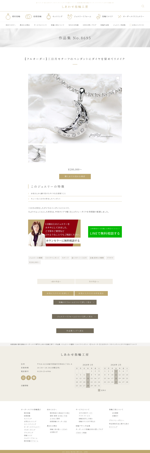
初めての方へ (51, 409)
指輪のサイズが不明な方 (85, 421)
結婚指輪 (27, 415)
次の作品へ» (94, 281)
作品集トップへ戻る (75, 330)
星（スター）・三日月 (79, 257)
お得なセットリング (30, 421)
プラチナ (110, 257)
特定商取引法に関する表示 (118, 423)
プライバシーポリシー (116, 419)
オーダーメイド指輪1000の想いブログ (88, 428)
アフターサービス (82, 415)
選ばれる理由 (51, 425)
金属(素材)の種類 (97, 257)
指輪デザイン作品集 (81, 425)
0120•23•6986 (44, 370)
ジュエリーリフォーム (30, 437)
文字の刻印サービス (83, 412)
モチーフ (65, 257)
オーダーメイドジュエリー (32, 426)
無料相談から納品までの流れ (59, 412)
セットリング (28, 418)
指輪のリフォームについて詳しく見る (75, 301)
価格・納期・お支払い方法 (57, 415)
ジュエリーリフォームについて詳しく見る (75, 315)
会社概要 (114, 412)
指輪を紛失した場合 (83, 418)
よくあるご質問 (54, 418)
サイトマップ (112, 426)
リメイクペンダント (52, 257)
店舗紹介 (114, 415)
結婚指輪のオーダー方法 (57, 421)
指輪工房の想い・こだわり (57, 429)
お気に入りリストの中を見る (92, 292)
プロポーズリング (29, 429)
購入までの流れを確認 (75, 176)
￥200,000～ (34, 262)
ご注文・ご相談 (79, 432)
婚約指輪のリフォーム (31, 440)
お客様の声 (53, 431)
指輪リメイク (28, 435)
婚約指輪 (27, 412)
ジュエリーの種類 (36, 257)
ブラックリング (28, 432)
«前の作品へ (56, 281)
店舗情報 (24, 385)
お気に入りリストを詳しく (56, 292)
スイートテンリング (30, 423)
